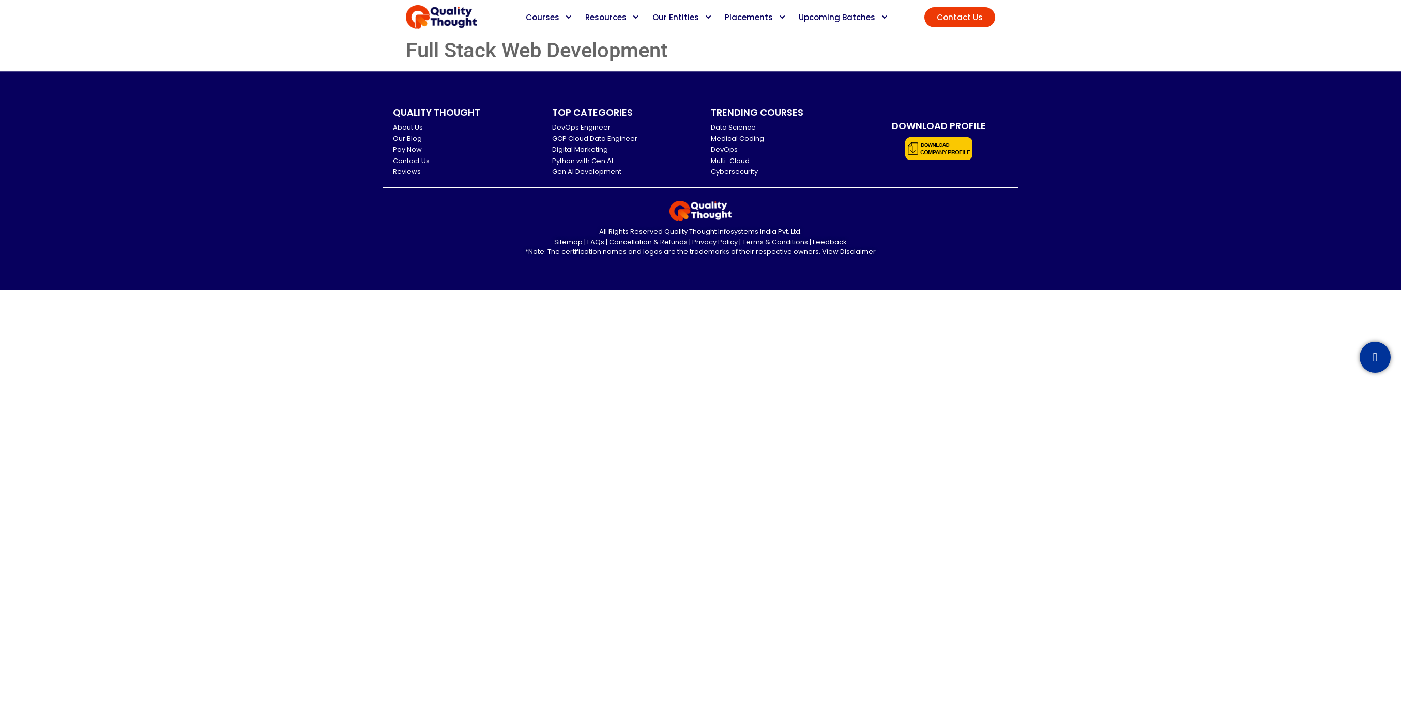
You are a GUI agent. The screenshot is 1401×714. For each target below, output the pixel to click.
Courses (542, 17)
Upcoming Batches (837, 17)
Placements (749, 17)
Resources (606, 17)
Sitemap (568, 242)
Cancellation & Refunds (648, 242)
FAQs (595, 242)
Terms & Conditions (775, 242)
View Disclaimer (849, 252)
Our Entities (675, 17)
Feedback (830, 242)
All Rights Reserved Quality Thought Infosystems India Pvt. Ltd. (700, 231)
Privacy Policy (715, 242)
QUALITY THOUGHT (436, 112)
